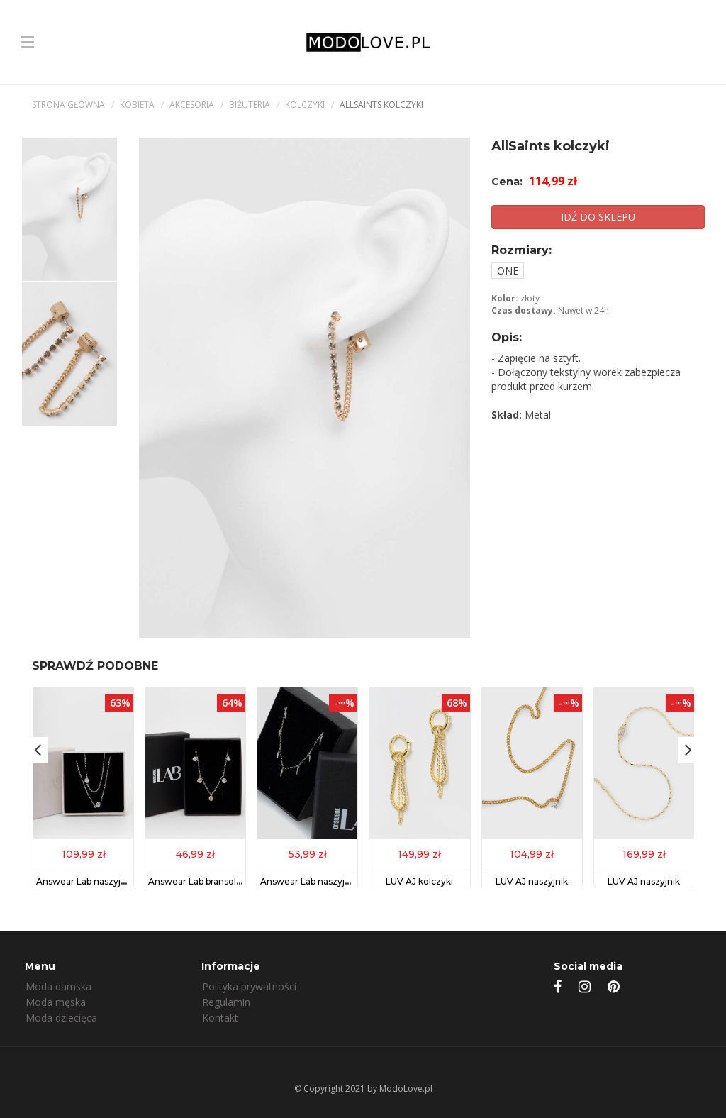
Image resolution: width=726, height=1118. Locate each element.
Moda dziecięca (61, 1017)
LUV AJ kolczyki (419, 881)
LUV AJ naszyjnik (532, 881)
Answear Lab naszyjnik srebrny (102, 881)
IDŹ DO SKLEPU (598, 216)
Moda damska (58, 986)
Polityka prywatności (249, 986)
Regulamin (226, 1002)
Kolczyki (305, 105)
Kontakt (220, 1017)
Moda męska (56, 1002)
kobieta (137, 105)
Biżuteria (249, 105)
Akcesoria (191, 105)
